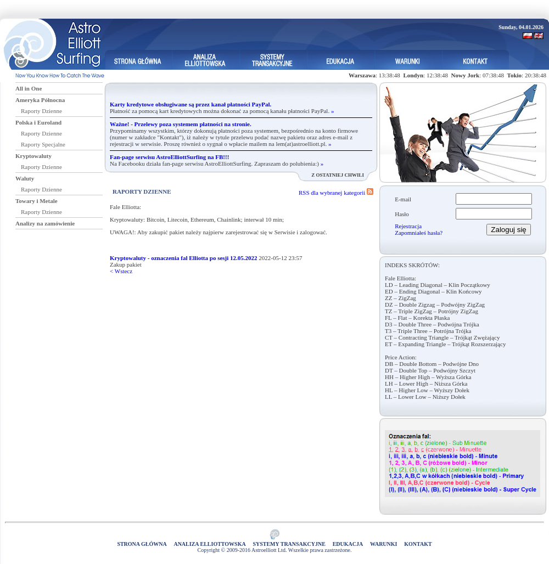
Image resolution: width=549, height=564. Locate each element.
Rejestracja (408, 226)
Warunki (383, 544)
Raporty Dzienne (41, 111)
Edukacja (348, 544)
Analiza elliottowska (209, 544)
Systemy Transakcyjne (289, 544)
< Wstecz (121, 271)
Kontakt (418, 544)
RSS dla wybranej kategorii (336, 192)
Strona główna (141, 544)
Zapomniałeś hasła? (418, 232)
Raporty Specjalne (43, 144)
